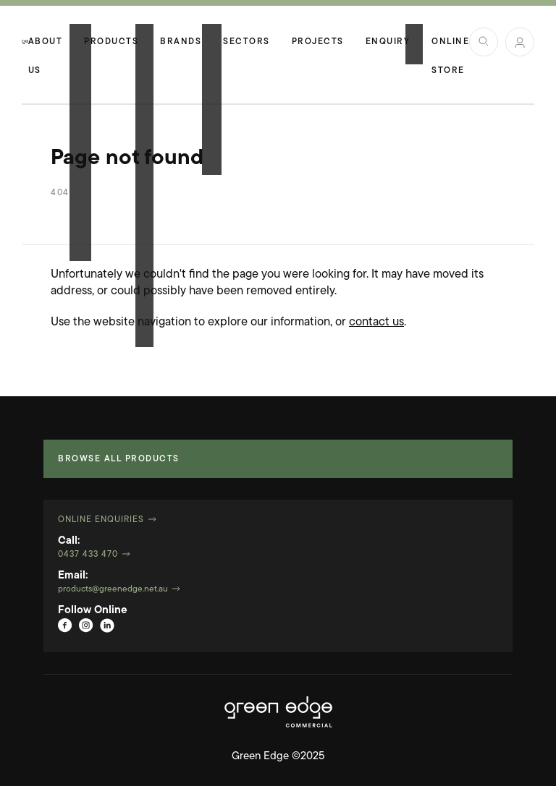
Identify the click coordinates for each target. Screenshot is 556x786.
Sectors (246, 42)
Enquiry (388, 42)
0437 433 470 (88, 554)
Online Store (450, 47)
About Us (45, 47)
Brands (180, 42)
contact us (376, 322)
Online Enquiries (101, 520)
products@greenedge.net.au (113, 589)
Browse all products (119, 459)
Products (111, 42)
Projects (318, 42)
